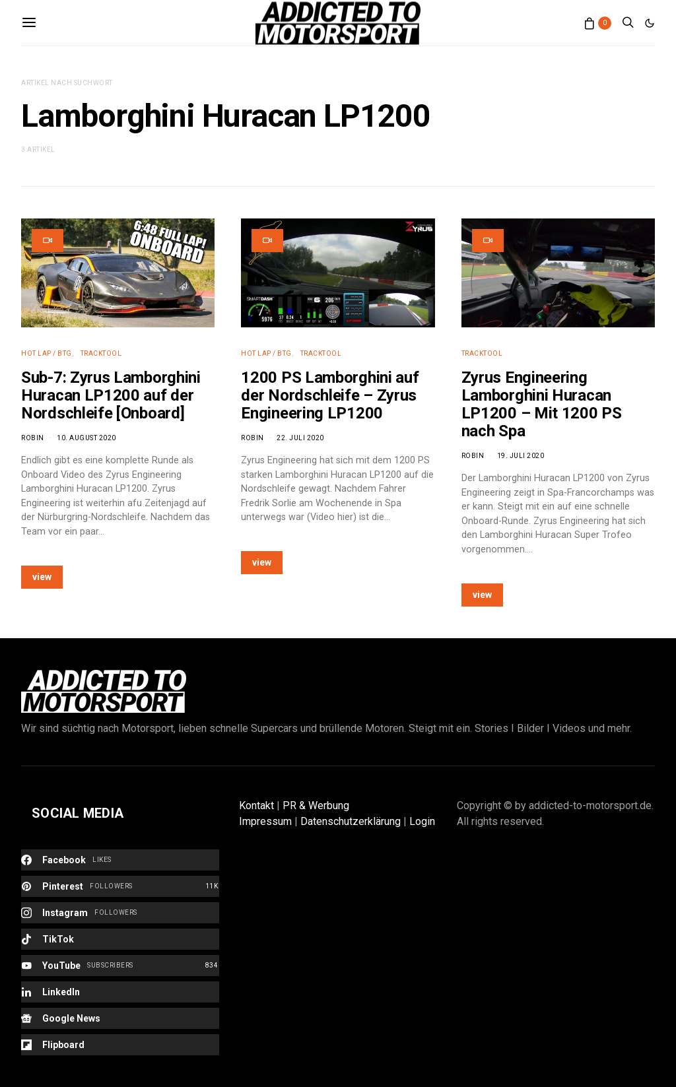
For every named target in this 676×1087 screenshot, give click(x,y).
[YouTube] (120, 965)
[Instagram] (120, 912)
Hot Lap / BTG (46, 353)
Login (422, 821)
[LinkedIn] (120, 992)
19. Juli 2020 (521, 455)
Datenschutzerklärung (350, 821)
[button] (649, 23)
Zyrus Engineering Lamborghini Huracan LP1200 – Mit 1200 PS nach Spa (541, 404)
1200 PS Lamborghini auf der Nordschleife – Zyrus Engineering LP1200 (330, 395)
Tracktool (101, 353)
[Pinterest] (120, 886)
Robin (32, 438)
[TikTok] (120, 939)
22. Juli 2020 (300, 438)
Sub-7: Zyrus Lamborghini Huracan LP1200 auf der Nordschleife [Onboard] (111, 395)
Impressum (265, 821)
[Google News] (120, 1018)
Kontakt (256, 805)
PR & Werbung (316, 805)
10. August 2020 (86, 438)
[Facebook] (120, 860)
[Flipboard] (120, 1044)
